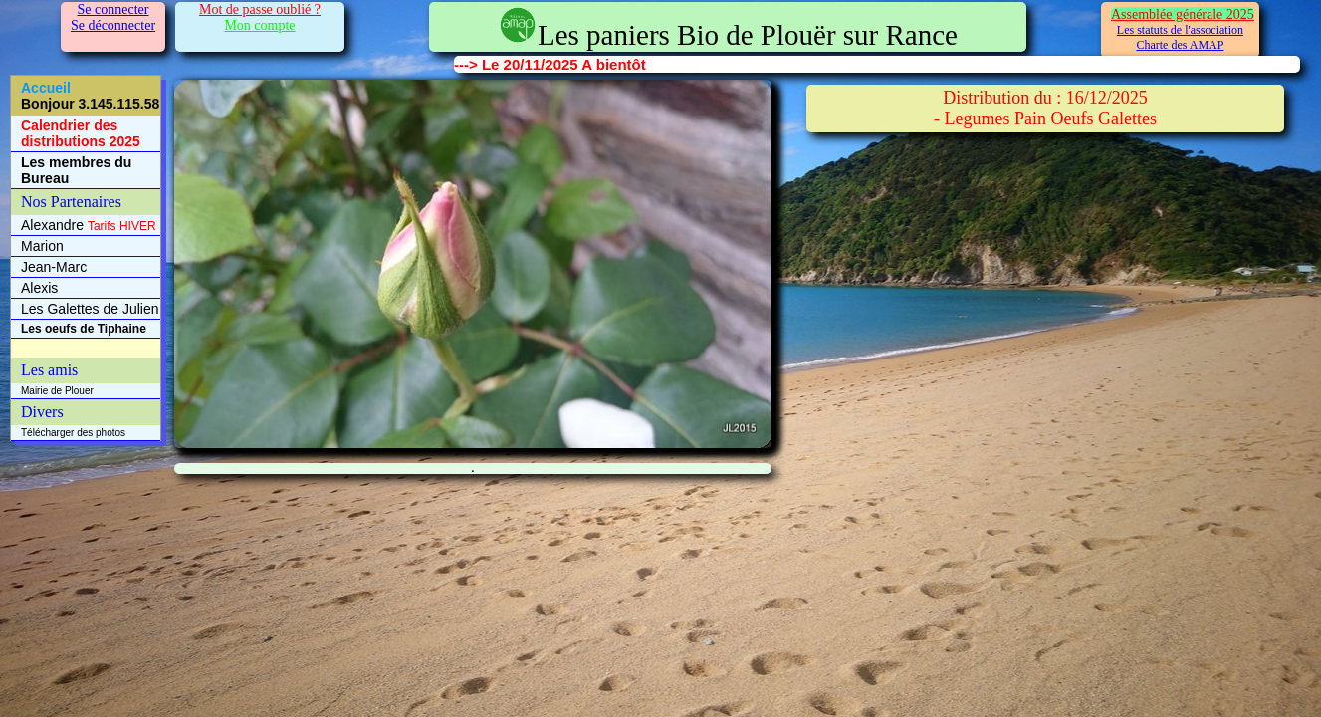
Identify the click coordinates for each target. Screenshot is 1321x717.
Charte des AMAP (1179, 45)
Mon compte (259, 25)
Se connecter (113, 9)
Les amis (49, 369)
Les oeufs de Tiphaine (83, 329)
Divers (42, 411)
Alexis (39, 288)
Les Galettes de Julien (90, 309)
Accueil (90, 96)
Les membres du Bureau (76, 170)
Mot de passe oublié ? (260, 9)
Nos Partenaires (71, 201)
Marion (42, 246)
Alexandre (88, 225)
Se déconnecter (113, 25)
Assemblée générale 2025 (1182, 14)
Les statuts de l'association (1180, 30)
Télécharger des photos (73, 432)
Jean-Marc (54, 267)
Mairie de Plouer (57, 390)
